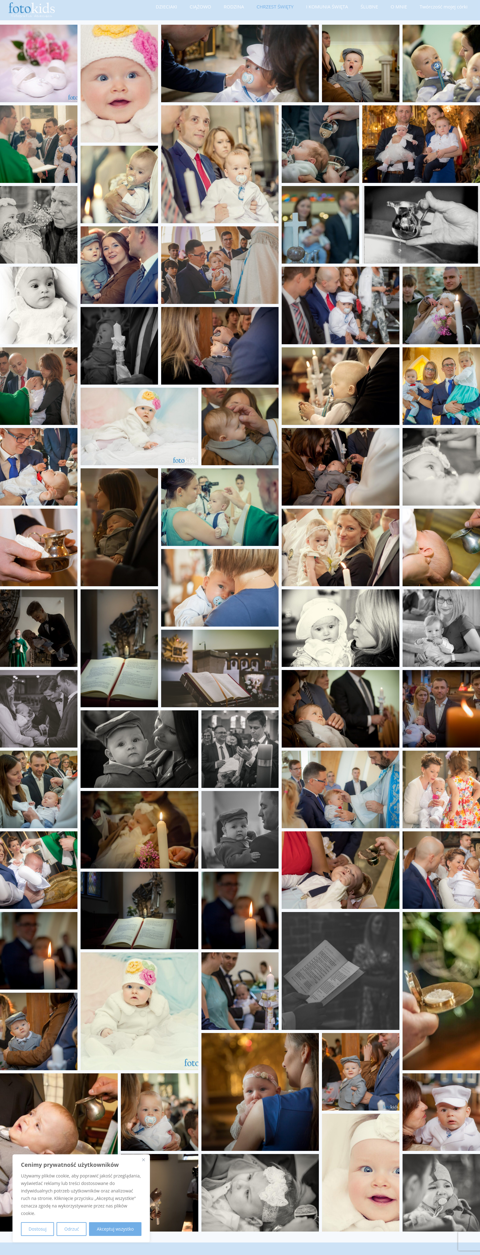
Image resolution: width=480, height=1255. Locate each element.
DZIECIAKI (166, 6)
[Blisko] (143, 1159)
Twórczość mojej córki (444, 6)
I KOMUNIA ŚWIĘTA (327, 6)
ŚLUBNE (369, 6)
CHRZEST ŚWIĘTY (275, 6)
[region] (81, 1198)
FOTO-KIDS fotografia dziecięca (69, 1248)
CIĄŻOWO (200, 6)
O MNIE (399, 6)
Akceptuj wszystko (115, 1229)
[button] (38, 63)
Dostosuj (37, 1229)
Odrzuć (71, 1229)
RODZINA (234, 6)
